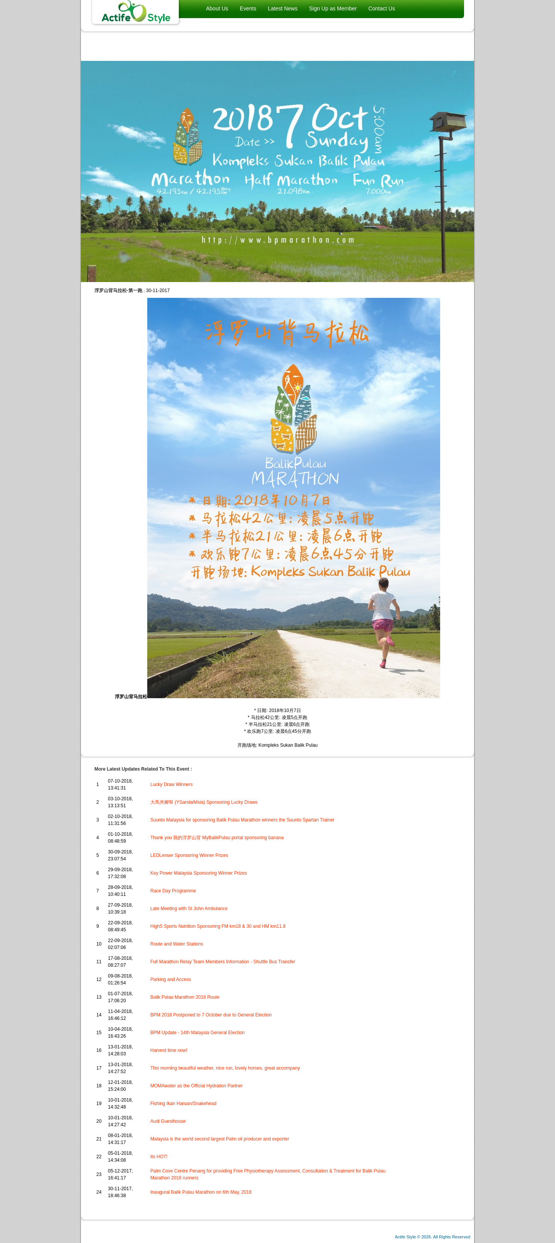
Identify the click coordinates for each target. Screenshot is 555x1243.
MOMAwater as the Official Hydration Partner (196, 1085)
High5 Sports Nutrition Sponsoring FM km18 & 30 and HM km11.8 (218, 926)
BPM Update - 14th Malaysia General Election (197, 1032)
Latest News (283, 8)
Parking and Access (170, 979)
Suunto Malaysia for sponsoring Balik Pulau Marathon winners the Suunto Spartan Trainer (242, 820)
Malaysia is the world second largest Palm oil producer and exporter (219, 1139)
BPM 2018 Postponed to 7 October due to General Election (211, 1015)
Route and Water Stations (176, 944)
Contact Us (381, 8)
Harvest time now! (168, 1050)
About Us (217, 8)
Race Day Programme (173, 891)
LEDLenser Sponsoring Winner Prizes (189, 855)
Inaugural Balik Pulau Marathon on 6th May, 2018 (201, 1192)
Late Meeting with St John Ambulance (189, 908)
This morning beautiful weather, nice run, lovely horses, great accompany (225, 1068)
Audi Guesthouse (168, 1121)
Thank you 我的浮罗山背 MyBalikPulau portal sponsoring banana (217, 837)
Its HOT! (159, 1156)
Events (248, 8)
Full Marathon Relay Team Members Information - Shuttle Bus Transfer (222, 961)
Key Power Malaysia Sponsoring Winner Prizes (198, 873)
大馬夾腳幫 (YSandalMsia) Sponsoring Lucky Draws (203, 802)
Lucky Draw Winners (171, 784)
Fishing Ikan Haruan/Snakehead (183, 1103)
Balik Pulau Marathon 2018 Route (184, 997)
